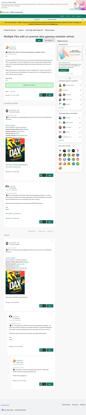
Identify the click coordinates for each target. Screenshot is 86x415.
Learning (59, 12)
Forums (26, 12)
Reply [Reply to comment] (50, 175)
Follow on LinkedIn (10, 125)
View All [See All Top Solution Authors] (61, 108)
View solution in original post (13, 167)
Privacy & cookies (66, 404)
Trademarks (82, 404)
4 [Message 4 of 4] (17, 380)
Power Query (49, 30)
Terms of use (75, 404)
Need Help (12, 91)
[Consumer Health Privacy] (20, 409)
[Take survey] (64, 70)
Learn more (4, 7)
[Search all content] (65, 19)
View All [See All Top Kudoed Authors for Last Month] (61, 140)
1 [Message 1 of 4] (10, 95)
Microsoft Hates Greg (21, 135)
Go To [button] (78, 16)
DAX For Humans (17, 137)
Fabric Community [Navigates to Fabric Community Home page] (16, 12)
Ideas (39, 12)
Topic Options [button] (48, 40)
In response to (11, 190)
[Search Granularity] (39, 19)
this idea (26, 129)
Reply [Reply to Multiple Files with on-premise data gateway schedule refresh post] (50, 95)
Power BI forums (10, 30)
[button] (39, 40)
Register (62, 16)
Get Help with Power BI (34, 30)
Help (73, 16)
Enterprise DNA (20, 131)
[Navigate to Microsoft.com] (4, 12)
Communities (46, 12)
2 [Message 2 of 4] (10, 171)
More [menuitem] (65, 12)
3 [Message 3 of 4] (10, 218)
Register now (54, 24)
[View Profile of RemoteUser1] (12, 47)
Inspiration (33, 12)
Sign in (68, 16)
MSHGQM (16, 133)
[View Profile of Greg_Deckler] (12, 110)
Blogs (53, 12)
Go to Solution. (32, 85)
